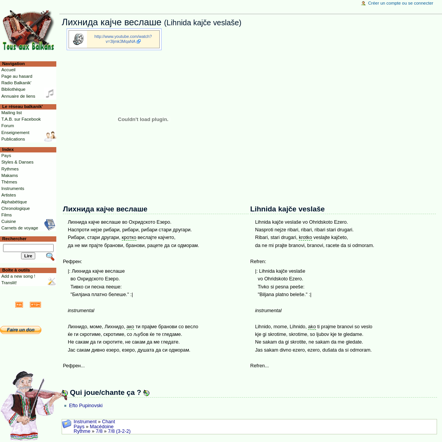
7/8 (99, 431)
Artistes (8, 195)
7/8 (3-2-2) (119, 431)
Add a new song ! (18, 276)
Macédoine (102, 426)
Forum (7, 125)
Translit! (8, 282)
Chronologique (15, 208)
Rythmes (9, 169)
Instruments (12, 188)
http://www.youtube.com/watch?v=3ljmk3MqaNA (123, 39)
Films (6, 215)
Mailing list (11, 112)
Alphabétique (14, 202)
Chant (108, 421)
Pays (79, 426)
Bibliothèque (13, 89)
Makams (9, 175)
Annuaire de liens (18, 96)
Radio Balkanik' (16, 82)
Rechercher (14, 238)
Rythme (82, 431)
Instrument (85, 421)
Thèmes (9, 182)
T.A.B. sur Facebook (21, 119)
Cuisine (8, 221)
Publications (13, 139)
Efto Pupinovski (85, 405)
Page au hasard (16, 76)
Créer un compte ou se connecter (400, 3)
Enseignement (15, 132)
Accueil (8, 69)
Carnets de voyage (19, 228)
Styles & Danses (17, 162)
